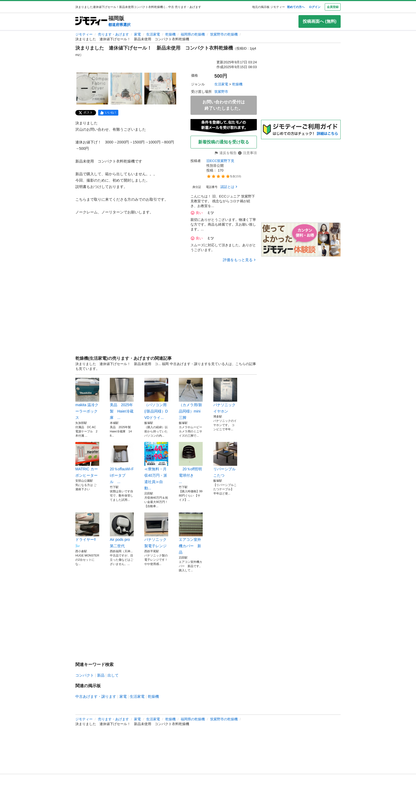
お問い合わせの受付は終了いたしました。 (223, 105)
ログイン (314, 6)
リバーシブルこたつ (225, 459)
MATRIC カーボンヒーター (87, 459)
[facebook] (108, 113)
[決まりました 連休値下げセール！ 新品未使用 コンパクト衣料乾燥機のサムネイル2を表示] (126, 89)
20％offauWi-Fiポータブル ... (122, 463)
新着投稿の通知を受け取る (223, 142)
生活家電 (153, 34)
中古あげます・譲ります (95, 696)
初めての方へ (296, 6)
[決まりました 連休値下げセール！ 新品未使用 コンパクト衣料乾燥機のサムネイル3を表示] (160, 89)
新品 (101, 675)
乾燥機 (170, 34)
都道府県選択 (119, 25)
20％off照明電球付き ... (191, 463)
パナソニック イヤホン (225, 395)
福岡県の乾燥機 (193, 34)
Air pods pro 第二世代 (122, 530)
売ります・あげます (113, 34)
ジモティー (84, 34)
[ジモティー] (91, 21)
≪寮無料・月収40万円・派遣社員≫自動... (156, 466)
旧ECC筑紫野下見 (220, 161)
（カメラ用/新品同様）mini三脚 (191, 399)
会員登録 (333, 6)
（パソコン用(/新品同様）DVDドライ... (156, 399)
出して (113, 675)
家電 (137, 34)
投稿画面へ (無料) (319, 21)
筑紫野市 (221, 92)
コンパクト (84, 675)
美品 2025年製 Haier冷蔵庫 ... (122, 399)
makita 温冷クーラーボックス (87, 399)
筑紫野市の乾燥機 (224, 34)
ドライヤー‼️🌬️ (87, 530)
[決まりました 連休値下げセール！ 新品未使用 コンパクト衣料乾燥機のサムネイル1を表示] (92, 89)
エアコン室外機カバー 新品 (191, 533)
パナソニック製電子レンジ (156, 530)
